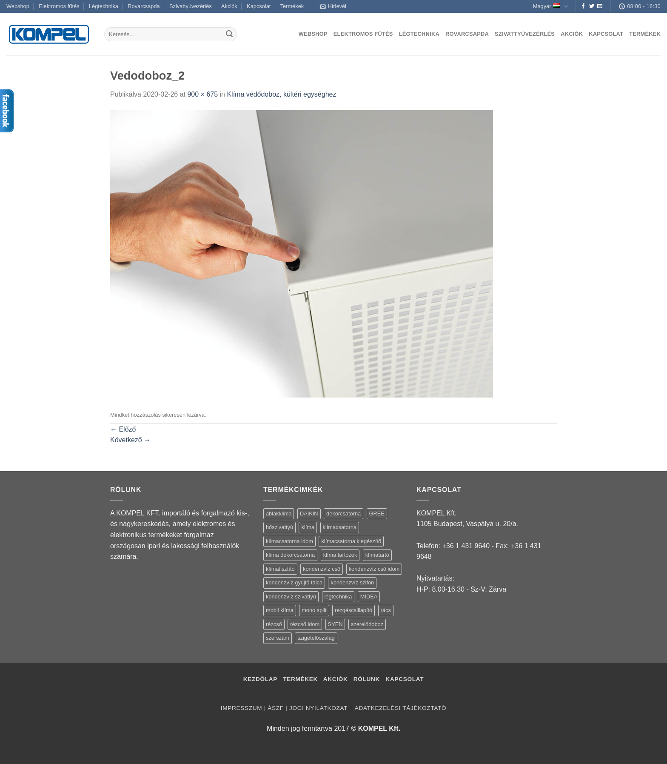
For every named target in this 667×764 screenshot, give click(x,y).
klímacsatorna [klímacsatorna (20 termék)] (340, 527)
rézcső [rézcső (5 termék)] (274, 624)
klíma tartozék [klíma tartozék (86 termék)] (340, 555)
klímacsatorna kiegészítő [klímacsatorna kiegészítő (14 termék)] (351, 541)
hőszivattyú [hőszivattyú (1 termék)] (279, 527)
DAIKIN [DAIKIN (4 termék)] (309, 513)
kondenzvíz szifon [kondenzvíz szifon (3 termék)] (352, 582)
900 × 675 (202, 94)
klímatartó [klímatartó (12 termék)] (377, 555)
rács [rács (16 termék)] (386, 610)
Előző (123, 429)
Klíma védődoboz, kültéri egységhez (281, 94)
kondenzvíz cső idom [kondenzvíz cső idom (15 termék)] (374, 569)
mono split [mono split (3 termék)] (314, 610)
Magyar (550, 7)
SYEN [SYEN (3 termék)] (335, 624)
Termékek (292, 6)
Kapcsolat (259, 6)
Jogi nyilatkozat (319, 708)
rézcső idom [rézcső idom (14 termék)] (304, 624)
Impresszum (241, 708)
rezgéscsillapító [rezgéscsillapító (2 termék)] (353, 610)
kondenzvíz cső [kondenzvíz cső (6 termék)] (321, 569)
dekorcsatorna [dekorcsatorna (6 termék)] (343, 513)
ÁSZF (275, 708)
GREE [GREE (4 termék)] (377, 513)
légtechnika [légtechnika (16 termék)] (338, 596)
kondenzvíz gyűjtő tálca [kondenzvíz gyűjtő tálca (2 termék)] (294, 582)
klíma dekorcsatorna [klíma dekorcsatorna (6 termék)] (290, 555)
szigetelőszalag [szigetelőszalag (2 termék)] (316, 638)
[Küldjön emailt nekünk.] (599, 6)
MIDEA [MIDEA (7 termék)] (369, 596)
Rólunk (366, 679)
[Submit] (229, 34)
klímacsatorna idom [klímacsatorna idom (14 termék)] (289, 541)
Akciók (229, 6)
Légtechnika (103, 6)
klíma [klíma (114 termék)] (307, 527)
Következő (130, 440)
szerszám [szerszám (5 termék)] (277, 638)
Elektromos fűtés (59, 6)
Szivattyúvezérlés (190, 6)
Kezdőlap (260, 679)
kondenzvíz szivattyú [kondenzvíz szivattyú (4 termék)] (291, 596)
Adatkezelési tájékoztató (400, 708)
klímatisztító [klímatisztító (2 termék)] (280, 569)
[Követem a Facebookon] (583, 6)
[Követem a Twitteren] (591, 6)
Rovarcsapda (144, 6)
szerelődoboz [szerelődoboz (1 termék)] (367, 624)
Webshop (17, 6)
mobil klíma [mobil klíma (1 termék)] (280, 610)
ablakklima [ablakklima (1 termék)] (278, 513)
